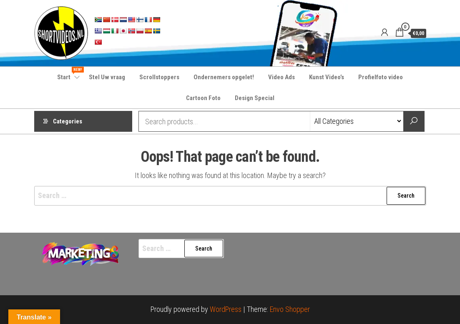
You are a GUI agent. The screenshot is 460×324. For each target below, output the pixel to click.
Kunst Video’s (326, 77)
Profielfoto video (380, 77)
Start (69, 74)
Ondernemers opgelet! (224, 77)
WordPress (225, 309)
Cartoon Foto (203, 98)
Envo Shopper (290, 309)
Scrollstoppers (159, 77)
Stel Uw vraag (107, 77)
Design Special (254, 98)
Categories (67, 121)
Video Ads (281, 77)
